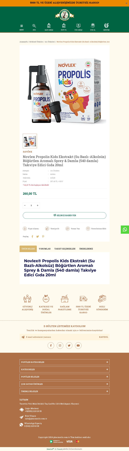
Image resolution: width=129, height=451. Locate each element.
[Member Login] (78, 27)
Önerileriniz (86, 249)
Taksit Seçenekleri (64, 249)
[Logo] (64, 15)
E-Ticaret (58, 449)
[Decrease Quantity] (25, 205)
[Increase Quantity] (38, 205)
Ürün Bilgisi (28, 249)
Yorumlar (44, 249)
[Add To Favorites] (96, 229)
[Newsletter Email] (65, 337)
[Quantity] (31, 205)
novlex (27, 151)
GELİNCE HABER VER (64, 215)
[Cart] (106, 27)
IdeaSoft (50, 449)
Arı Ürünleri (54, 170)
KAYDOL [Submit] (103, 337)
